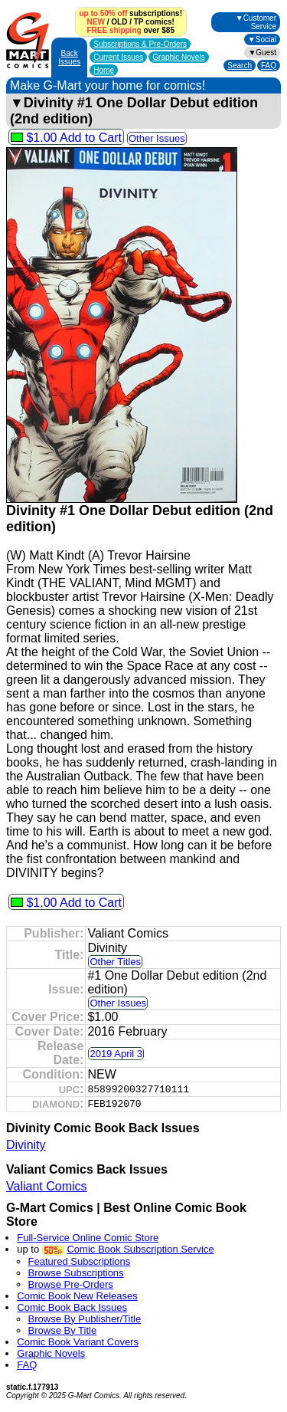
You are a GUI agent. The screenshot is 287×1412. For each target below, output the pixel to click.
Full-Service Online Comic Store (87, 1237)
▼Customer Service (256, 22)
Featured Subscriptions (79, 1261)
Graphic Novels (178, 57)
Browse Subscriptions (76, 1273)
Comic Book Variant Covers (78, 1342)
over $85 (130, 30)
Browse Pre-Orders (70, 1284)
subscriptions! (131, 13)
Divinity (26, 1144)
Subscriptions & (140, 44)
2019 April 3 (116, 1053)
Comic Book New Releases (77, 1296)
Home (103, 70)
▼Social (262, 39)
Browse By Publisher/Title (85, 1319)
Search (239, 65)
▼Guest (262, 52)
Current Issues (118, 57)
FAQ (268, 65)
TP (139, 22)
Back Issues (69, 57)
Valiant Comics (46, 1186)
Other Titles (115, 961)
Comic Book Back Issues (72, 1307)
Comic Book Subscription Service (140, 1249)
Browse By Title (62, 1330)
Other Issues (157, 138)
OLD (119, 22)
